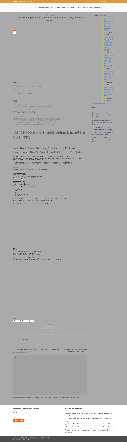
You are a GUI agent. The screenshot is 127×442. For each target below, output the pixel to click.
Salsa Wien (56, 122)
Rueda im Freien (44, 120)
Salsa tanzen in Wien (46, 122)
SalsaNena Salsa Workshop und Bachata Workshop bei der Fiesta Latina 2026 (101, 115)
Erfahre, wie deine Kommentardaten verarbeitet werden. (64, 397)
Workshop (52, 124)
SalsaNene (29, 124)
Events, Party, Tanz (58, 7)
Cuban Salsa (54, 119)
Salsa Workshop (21, 124)
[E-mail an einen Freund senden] (50, 327)
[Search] (113, 7)
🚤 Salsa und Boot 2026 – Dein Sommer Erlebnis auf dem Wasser (102, 128)
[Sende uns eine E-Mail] (111, 1)
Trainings (84, 7)
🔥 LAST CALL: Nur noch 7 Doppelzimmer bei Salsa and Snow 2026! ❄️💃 (102, 140)
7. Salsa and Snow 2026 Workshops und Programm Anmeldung (102, 133)
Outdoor (32, 120)
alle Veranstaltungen (98, 103)
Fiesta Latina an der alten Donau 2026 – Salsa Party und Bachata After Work (108, 59)
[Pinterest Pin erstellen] (53, 327)
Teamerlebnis (44, 7)
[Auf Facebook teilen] (44, 327)
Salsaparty (36, 124)
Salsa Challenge (28, 122)
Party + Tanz (50, 15)
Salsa (51, 120)
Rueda (38, 120)
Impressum (21, 437)
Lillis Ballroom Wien (22, 105)
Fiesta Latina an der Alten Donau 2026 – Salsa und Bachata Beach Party (102, 122)
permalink (69, 333)
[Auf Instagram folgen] (109, 1)
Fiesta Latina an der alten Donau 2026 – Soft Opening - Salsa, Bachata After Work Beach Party (109, 24)
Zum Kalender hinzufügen (24, 93)
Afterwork (19, 119)
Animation (25, 119)
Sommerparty (44, 124)
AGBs (26, 437)
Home (14, 437)
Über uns (98, 7)
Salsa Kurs (37, 122)
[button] (103, 1)
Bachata (31, 119)
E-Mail (15, 412)
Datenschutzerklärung (36, 437)
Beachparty (46, 119)
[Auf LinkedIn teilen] (56, 327)
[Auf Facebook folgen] (108, 1)
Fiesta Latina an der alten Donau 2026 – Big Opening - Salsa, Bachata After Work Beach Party (109, 42)
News (91, 7)
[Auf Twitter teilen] (47, 327)
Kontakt (47, 437)
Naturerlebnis (73, 7)
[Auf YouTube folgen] (112, 1)
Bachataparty (39, 119)
